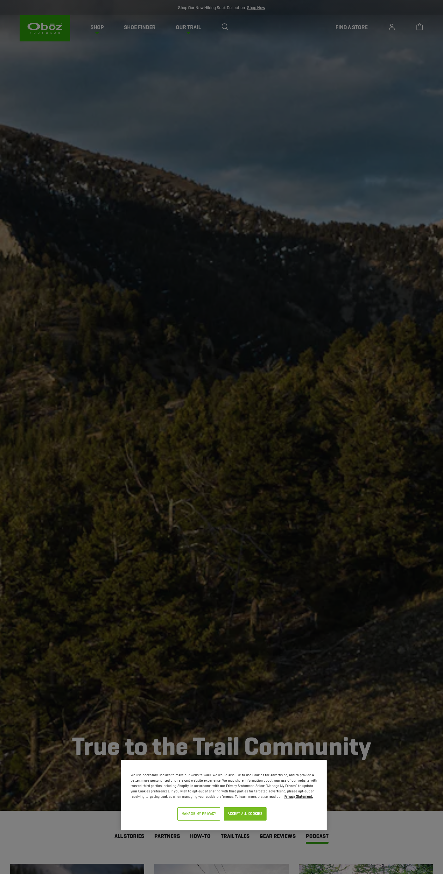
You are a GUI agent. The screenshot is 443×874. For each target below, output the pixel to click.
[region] (224, 795)
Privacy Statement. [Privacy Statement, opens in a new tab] (298, 796)
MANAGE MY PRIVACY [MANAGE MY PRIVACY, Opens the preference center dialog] (199, 813)
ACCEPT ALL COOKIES (245, 813)
